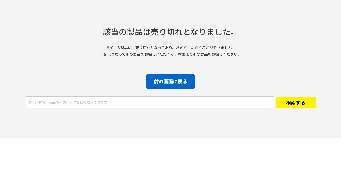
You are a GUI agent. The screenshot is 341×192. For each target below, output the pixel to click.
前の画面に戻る (170, 81)
